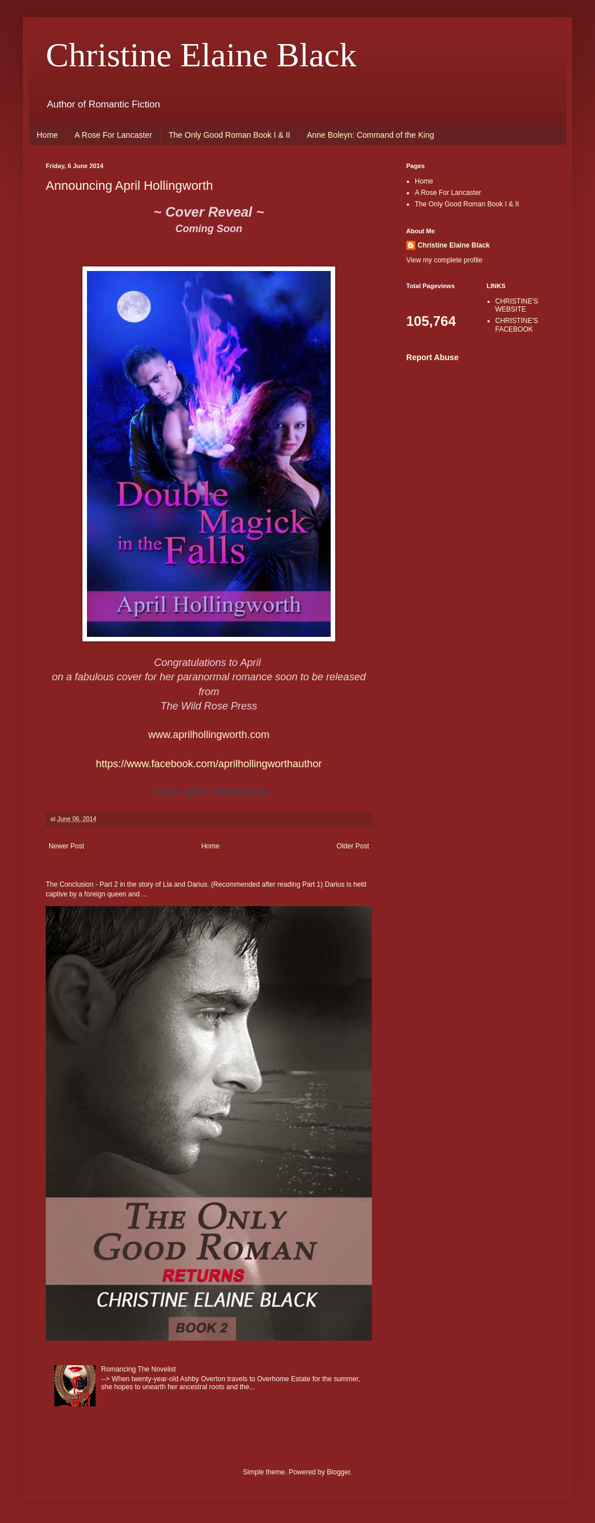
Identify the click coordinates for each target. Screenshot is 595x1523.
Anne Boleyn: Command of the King (370, 134)
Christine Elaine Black (201, 55)
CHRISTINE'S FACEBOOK (516, 325)
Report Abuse (432, 357)
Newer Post (66, 846)
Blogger (338, 1472)
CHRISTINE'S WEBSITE (516, 305)
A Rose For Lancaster (113, 134)
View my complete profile (444, 260)
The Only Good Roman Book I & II (229, 134)
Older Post (352, 846)
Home (47, 134)
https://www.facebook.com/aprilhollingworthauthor (209, 764)
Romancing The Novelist (138, 1369)
